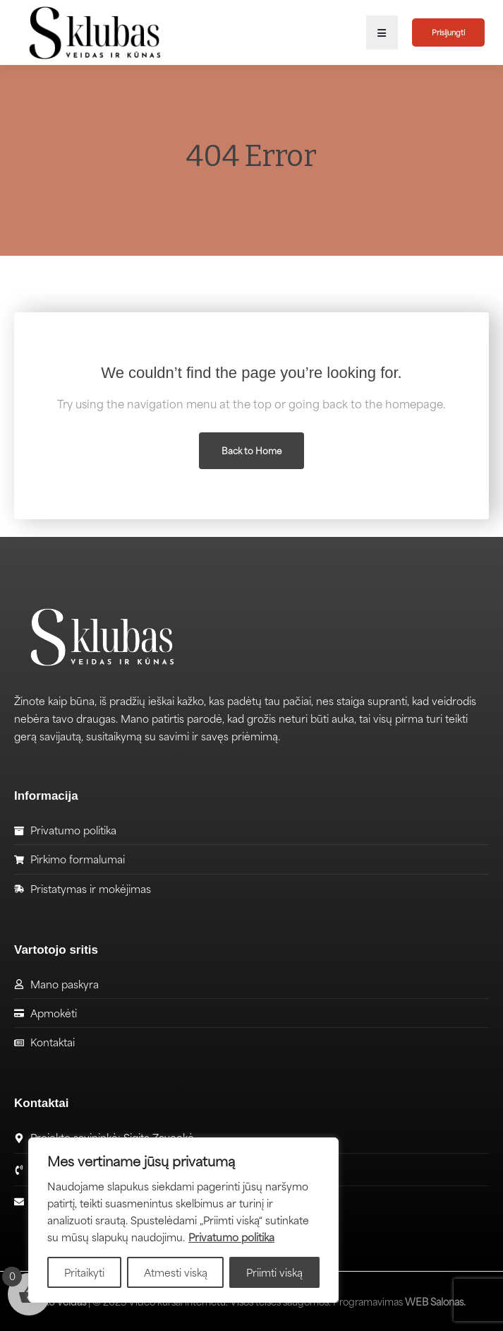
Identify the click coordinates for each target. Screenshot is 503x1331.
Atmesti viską (175, 1272)
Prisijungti (448, 32)
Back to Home (251, 450)
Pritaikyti (84, 1272)
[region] (183, 1220)
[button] (382, 32)
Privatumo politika (231, 1237)
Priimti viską (274, 1272)
